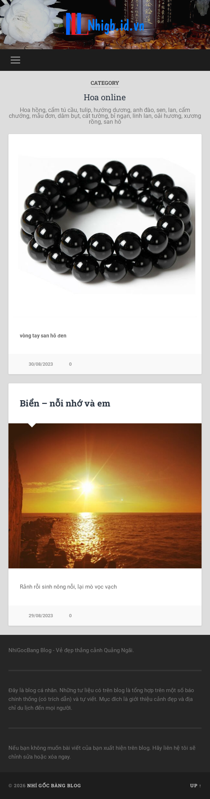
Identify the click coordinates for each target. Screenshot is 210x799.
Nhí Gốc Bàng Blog (54, 785)
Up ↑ (196, 785)
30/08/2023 (41, 364)
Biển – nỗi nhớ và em (65, 403)
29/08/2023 (41, 615)
